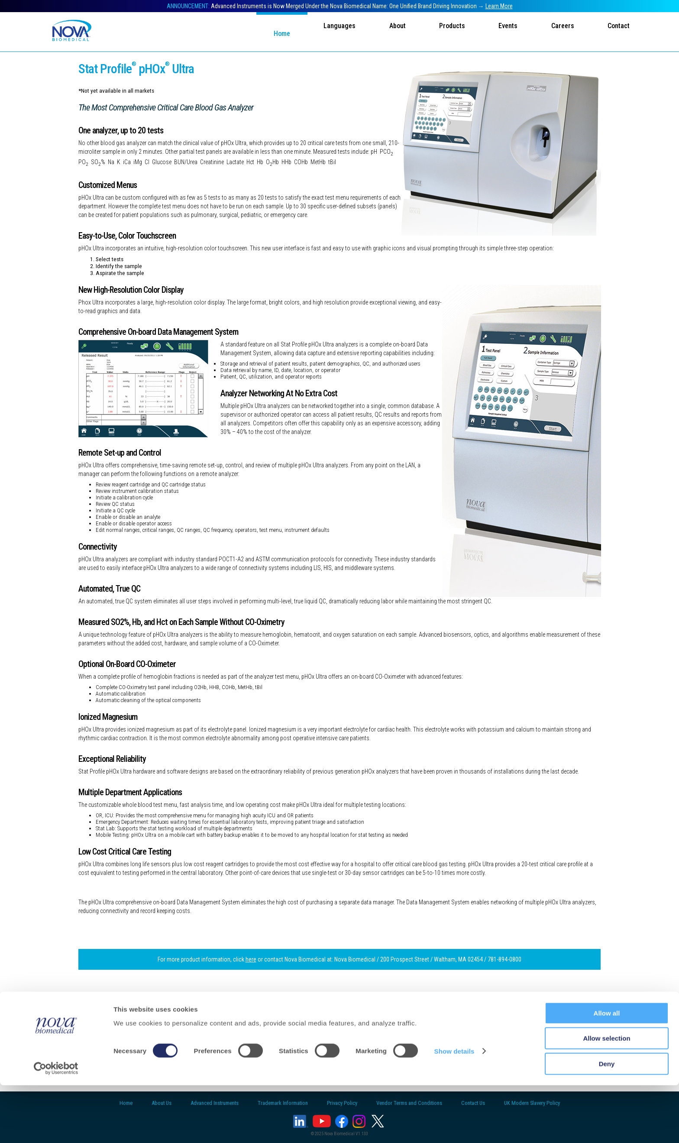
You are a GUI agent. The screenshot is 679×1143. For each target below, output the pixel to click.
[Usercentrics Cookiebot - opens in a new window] (56, 1126)
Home (275, 33)
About (393, 31)
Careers (561, 31)
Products (449, 31)
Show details (454, 1109)
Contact (619, 31)
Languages (334, 31)
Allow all (607, 1071)
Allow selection (606, 1096)
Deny (607, 1121)
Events (505, 31)
